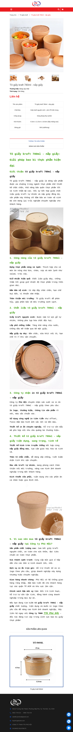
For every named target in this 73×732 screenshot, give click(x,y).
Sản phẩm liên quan (36, 629)
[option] (16, 78)
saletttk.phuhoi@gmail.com (20, 717)
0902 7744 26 (16, 713)
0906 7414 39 (27, 713)
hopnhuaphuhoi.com (18, 720)
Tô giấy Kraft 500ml (36, 689)
